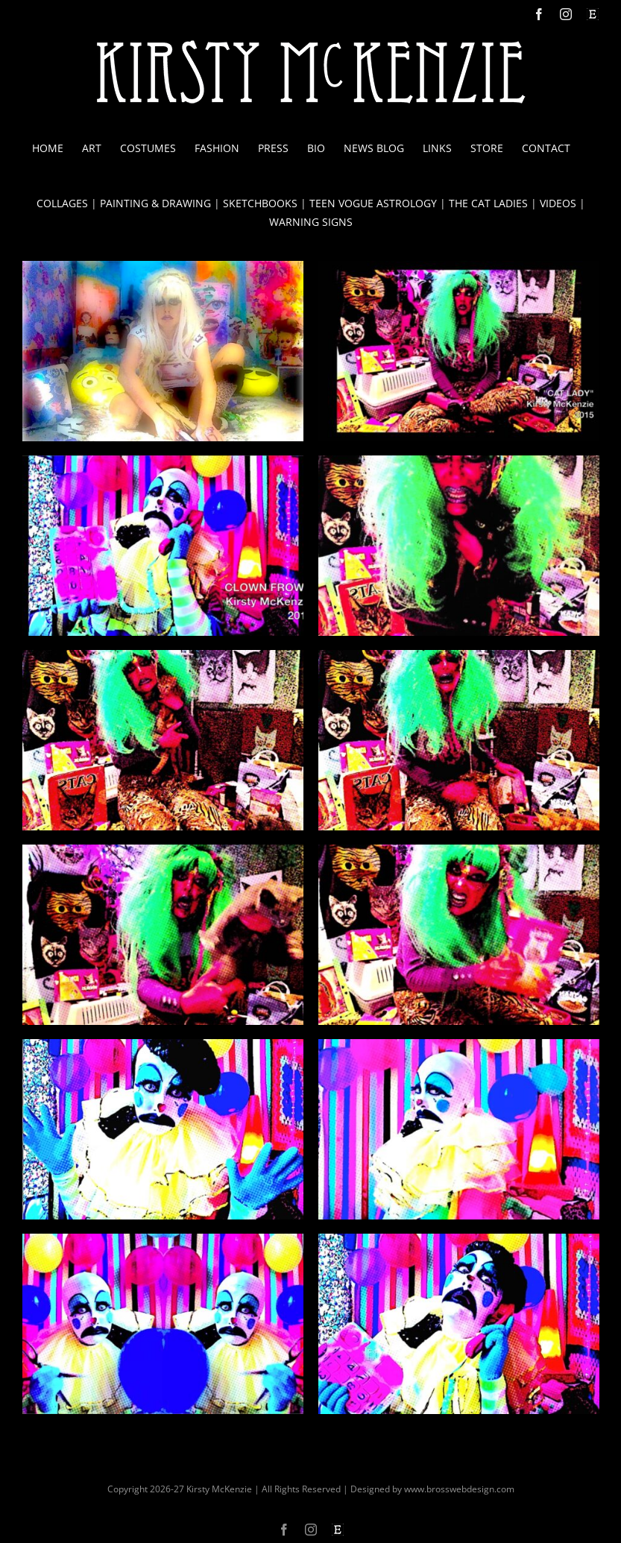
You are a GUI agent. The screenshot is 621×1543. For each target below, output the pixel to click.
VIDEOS (558, 203)
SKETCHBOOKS (260, 203)
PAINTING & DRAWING (155, 203)
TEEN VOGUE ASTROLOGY (373, 203)
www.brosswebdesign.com (459, 1489)
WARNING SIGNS (311, 222)
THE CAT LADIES (488, 203)
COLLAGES (62, 203)
